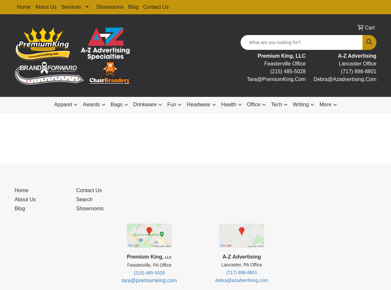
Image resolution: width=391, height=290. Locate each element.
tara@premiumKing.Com (276, 79)
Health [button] (228, 104)
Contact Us (156, 7)
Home (24, 7)
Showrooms (110, 7)
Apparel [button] (63, 104)
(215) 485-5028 (287, 71)
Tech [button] (276, 104)
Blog (133, 7)
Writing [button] (301, 104)
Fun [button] (171, 104)
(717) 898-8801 (358, 71)
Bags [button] (116, 104)
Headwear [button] (198, 104)
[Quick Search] (302, 42)
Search (84, 199)
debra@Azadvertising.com (345, 79)
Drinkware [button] (145, 104)
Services (71, 7)
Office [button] (254, 104)
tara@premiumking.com (149, 280)
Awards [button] (91, 104)
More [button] (325, 104)
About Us (46, 7)
